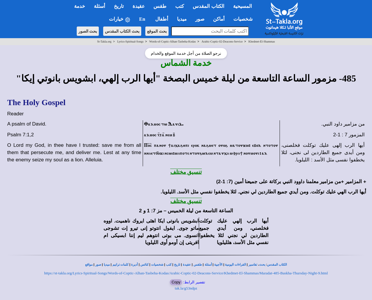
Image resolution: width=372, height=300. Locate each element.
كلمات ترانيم (120, 264)
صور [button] (199, 19)
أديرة (134, 264)
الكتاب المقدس (277, 264)
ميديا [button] (182, 19)
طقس (198, 264)
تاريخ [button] (119, 6)
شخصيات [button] (244, 19)
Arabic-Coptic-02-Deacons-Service (222, 41)
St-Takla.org (104, 41)
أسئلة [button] (99, 6)
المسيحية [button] (242, 6)
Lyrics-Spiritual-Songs (130, 41)
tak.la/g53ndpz (186, 288)
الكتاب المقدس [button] (208, 6)
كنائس (144, 264)
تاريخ (177, 264)
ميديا (107, 264)
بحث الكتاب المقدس (122, 31)
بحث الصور (87, 31)
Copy (175, 282)
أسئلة (208, 264)
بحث (262, 264)
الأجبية (218, 264)
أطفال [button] (161, 19)
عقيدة (187, 264)
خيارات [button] (119, 19)
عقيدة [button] (139, 6)
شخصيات (157, 264)
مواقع (89, 264)
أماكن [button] (219, 19)
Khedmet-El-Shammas (261, 41)
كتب (168, 264)
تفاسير (252, 264)
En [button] (142, 19)
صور (98, 264)
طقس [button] (160, 6)
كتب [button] (179, 6)
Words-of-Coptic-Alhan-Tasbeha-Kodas (172, 41)
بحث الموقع (157, 31)
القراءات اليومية (235, 264)
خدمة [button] (79, 6)
